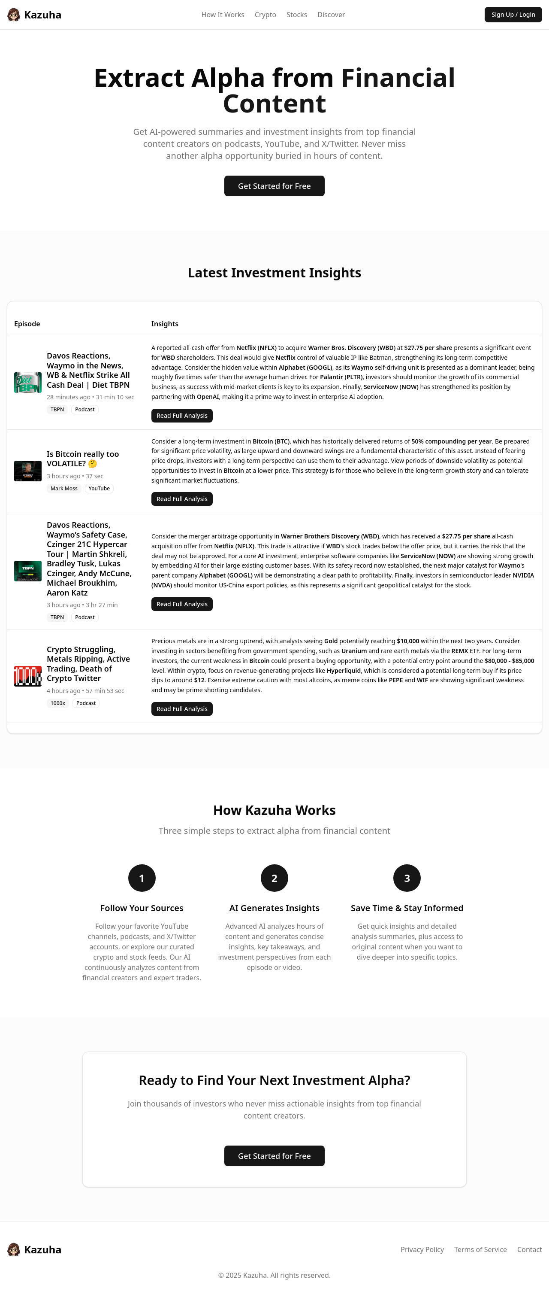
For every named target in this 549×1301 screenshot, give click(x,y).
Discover (331, 14)
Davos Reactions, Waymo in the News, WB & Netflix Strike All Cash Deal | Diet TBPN (88, 370)
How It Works (223, 14)
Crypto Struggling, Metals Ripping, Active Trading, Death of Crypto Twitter (88, 664)
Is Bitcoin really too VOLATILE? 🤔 (83, 459)
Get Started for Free (274, 186)
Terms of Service (480, 1249)
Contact (529, 1249)
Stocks (297, 14)
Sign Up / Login (513, 14)
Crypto (265, 14)
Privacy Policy (422, 1249)
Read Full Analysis (182, 415)
